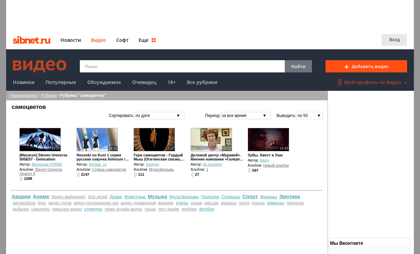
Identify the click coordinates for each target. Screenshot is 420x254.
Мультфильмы (161, 169)
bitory (264, 160)
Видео (98, 40)
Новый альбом (276, 165)
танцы (150, 209)
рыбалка (21, 209)
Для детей (97, 196)
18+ (172, 82)
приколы (275, 202)
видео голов (60, 203)
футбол (206, 208)
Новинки (23, 82)
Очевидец (144, 82)
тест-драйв (168, 209)
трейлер (189, 209)
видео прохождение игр (96, 203)
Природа (210, 196)
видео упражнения (138, 203)
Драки (116, 196)
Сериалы (231, 196)
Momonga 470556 (47, 164)
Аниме (41, 196)
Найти (298, 66)
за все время (234, 115)
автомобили (24, 203)
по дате (143, 115)
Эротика (289, 196)
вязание (166, 203)
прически (295, 203)
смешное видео (67, 209)
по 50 (303, 115)
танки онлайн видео (123, 209)
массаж (211, 203)
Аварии (21, 196)
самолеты (40, 209)
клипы (182, 202)
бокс (42, 203)
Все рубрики (202, 82)
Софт (122, 40)
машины (229, 203)
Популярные (61, 82)
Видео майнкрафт (69, 196)
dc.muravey (212, 164)
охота (244, 203)
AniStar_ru (97, 164)
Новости (70, 40)
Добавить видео (366, 66)
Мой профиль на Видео (372, 82)
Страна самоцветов (109, 169)
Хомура (152, 164)
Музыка (157, 196)
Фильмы (268, 196)
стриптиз (93, 208)
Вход (394, 39)
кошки (196, 203)
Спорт (250, 196)
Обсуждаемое (104, 82)
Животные (134, 196)
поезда (258, 203)
